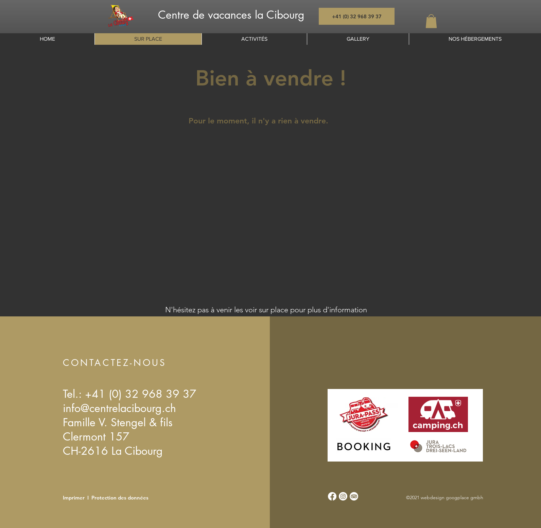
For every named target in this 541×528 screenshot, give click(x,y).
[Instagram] (343, 496)
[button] (431, 21)
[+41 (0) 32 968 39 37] (357, 16)
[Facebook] (332, 496)
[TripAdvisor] (354, 496)
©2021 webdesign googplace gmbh (444, 497)
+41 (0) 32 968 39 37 (140, 394)
